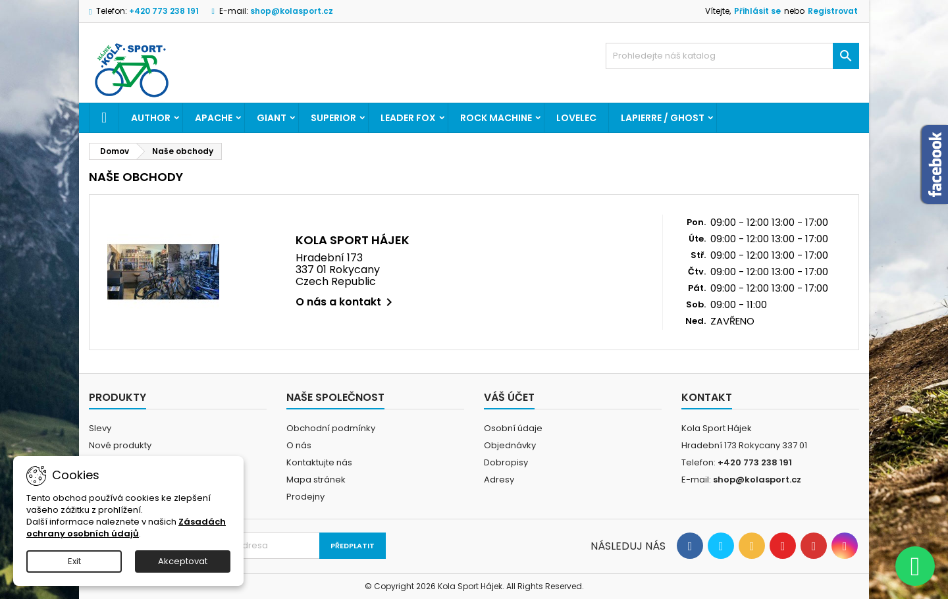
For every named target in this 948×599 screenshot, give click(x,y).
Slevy (100, 428)
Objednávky (510, 445)
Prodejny (305, 496)
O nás (298, 445)
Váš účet (509, 397)
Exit (74, 561)
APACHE (213, 117)
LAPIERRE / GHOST (662, 117)
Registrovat (833, 10)
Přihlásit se (757, 10)
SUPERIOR (333, 117)
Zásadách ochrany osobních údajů (126, 527)
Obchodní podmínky (330, 428)
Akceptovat (182, 561)
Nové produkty (120, 445)
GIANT (271, 117)
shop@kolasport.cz (291, 10)
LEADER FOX (408, 117)
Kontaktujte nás (319, 462)
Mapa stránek (316, 479)
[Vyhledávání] (732, 56)
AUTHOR (151, 117)
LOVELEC (576, 117)
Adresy (499, 479)
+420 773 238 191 (164, 10)
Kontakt (706, 397)
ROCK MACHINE (496, 117)
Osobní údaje (513, 428)
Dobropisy (506, 462)
